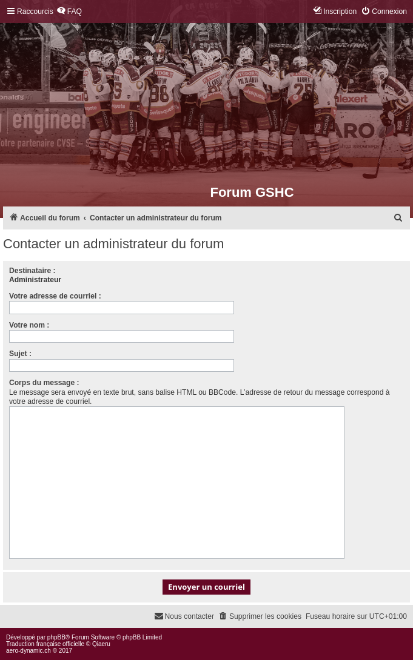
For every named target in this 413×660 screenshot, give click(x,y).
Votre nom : (29, 325)
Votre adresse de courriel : (55, 296)
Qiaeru (101, 644)
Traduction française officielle (45, 644)
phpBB (56, 637)
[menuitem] (69, 12)
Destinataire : (32, 270)
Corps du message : (44, 382)
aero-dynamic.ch (28, 650)
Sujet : (20, 353)
